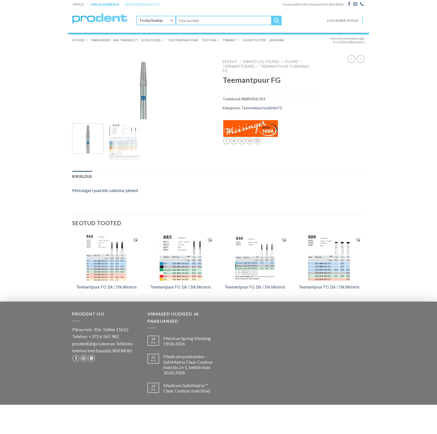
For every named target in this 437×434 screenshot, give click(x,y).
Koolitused (153, 40)
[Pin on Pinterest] (249, 140)
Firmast (231, 40)
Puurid (291, 61)
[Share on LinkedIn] (257, 140)
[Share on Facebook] (226, 140)
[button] (135, 240)
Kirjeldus (82, 176)
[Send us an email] (355, 4)
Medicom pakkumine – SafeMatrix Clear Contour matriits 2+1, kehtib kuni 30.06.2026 (188, 364)
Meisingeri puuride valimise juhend (105, 190)
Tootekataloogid (182, 40)
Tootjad (210, 40)
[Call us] (362, 4)
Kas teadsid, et (125, 40)
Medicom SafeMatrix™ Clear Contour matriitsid (186, 388)
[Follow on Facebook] (349, 4)
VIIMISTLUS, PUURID (261, 61)
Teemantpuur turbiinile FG (261, 108)
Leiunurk (276, 40)
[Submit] (276, 20)
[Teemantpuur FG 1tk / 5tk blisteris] (106, 257)
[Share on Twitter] (234, 140)
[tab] (82, 176)
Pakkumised (101, 40)
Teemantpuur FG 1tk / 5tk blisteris (106, 287)
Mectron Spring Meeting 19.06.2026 (187, 341)
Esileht (230, 61)
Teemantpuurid (239, 66)
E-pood (80, 40)
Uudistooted (254, 40)
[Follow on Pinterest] (91, 358)
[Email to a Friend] (241, 140)
